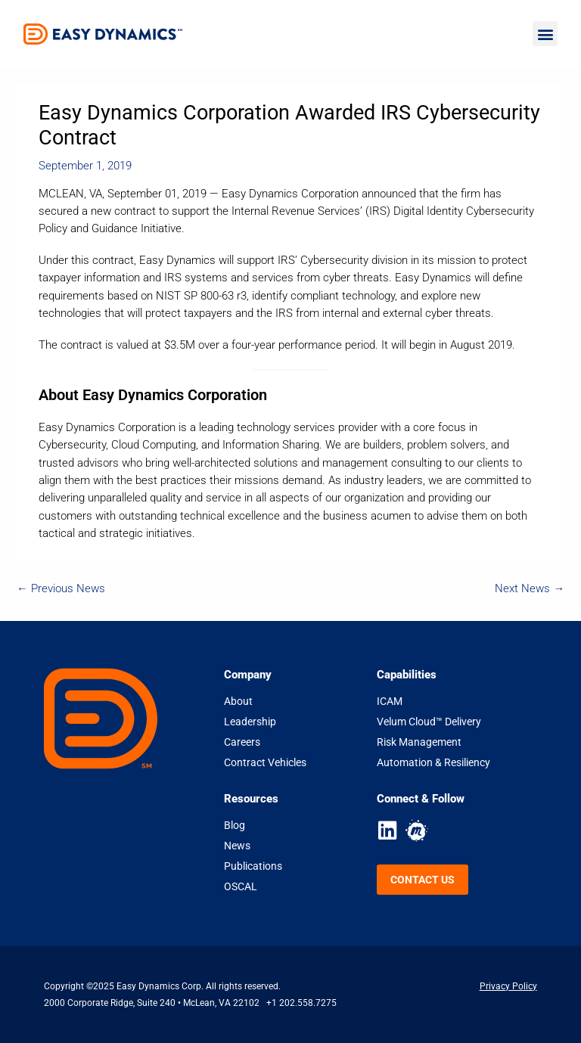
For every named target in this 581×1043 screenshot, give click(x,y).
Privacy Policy (508, 986)
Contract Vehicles (265, 762)
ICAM (389, 701)
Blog (234, 825)
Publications (253, 866)
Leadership (250, 722)
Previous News (61, 588)
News (237, 846)
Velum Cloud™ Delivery (429, 722)
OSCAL (240, 886)
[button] (545, 33)
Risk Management (419, 742)
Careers (242, 742)
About (238, 701)
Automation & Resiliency (433, 762)
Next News (529, 588)
